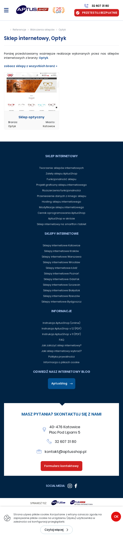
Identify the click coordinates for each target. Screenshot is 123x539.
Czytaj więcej (54, 530)
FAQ (61, 340)
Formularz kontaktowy (61, 466)
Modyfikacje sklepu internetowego (61, 207)
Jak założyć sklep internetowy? (62, 345)
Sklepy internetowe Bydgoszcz (61, 302)
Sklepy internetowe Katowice (62, 245)
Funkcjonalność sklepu (61, 179)
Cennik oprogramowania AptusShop (62, 213)
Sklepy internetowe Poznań (61, 273)
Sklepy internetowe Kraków (61, 251)
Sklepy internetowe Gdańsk (62, 279)
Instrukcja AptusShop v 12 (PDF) (61, 328)
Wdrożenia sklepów (42, 29)
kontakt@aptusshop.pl (65, 451)
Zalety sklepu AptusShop (62, 173)
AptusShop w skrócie (61, 218)
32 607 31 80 (65, 441)
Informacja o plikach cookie (61, 362)
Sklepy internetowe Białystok (61, 290)
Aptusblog (59, 383)
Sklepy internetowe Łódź (62, 268)
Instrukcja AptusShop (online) (62, 323)
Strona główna (6, 29)
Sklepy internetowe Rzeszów (61, 296)
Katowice (49, 126)
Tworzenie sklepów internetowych (61, 168)
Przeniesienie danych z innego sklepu (61, 196)
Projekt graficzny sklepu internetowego (61, 185)
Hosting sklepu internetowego (61, 202)
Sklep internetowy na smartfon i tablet (61, 224)
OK (116, 516)
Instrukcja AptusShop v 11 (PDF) (61, 334)
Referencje (19, 29)
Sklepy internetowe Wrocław (61, 262)
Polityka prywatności (61, 357)
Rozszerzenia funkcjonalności (61, 190)
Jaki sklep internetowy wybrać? (61, 351)
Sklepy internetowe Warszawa (61, 257)
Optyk (62, 29)
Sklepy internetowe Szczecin (61, 285)
